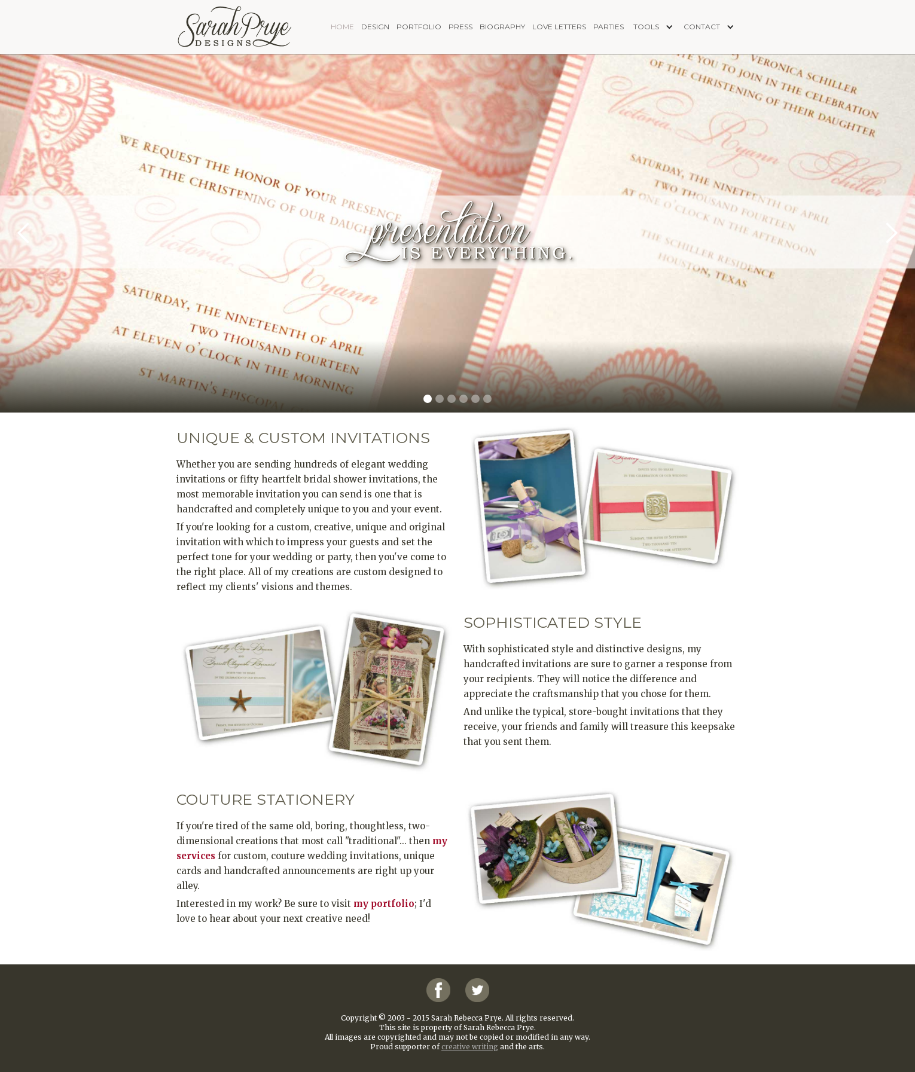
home (342, 26)
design (375, 26)
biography (502, 26)
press (460, 26)
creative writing (469, 1046)
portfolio (418, 26)
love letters (559, 26)
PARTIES (608, 26)
